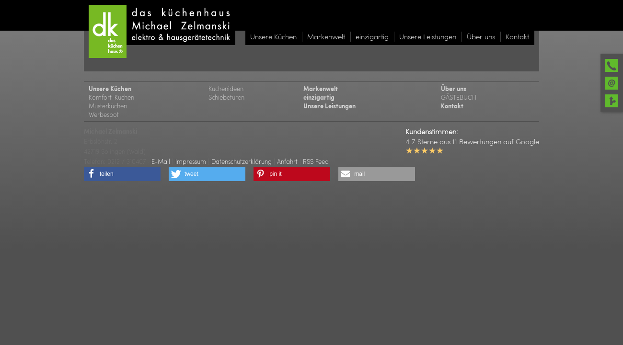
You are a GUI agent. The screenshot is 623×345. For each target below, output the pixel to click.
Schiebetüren (226, 97)
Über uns (453, 88)
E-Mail (160, 161)
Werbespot (104, 114)
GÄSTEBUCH (458, 97)
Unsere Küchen (110, 88)
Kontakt (452, 106)
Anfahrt (287, 161)
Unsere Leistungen (329, 106)
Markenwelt (320, 88)
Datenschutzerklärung (241, 161)
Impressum (190, 161)
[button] (122, 174)
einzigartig (319, 97)
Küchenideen (225, 88)
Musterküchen (108, 106)
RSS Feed (316, 161)
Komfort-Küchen (111, 97)
